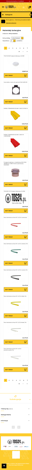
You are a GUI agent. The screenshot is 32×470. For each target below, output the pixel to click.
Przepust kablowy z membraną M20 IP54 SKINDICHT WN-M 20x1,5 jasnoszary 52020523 (15, 163)
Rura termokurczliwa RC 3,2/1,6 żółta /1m (15, 296)
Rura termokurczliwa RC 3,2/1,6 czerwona (15, 217)
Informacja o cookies (9, 463)
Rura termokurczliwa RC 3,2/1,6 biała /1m (15, 322)
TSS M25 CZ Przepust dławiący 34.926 (14, 191)
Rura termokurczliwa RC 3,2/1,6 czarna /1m (16, 270)
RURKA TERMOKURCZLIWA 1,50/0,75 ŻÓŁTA (16, 108)
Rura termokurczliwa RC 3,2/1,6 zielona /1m (16, 243)
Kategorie (7, 14)
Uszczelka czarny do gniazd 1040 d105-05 (15, 82)
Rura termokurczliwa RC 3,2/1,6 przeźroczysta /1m (12, 349)
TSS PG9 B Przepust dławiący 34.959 (14, 56)
